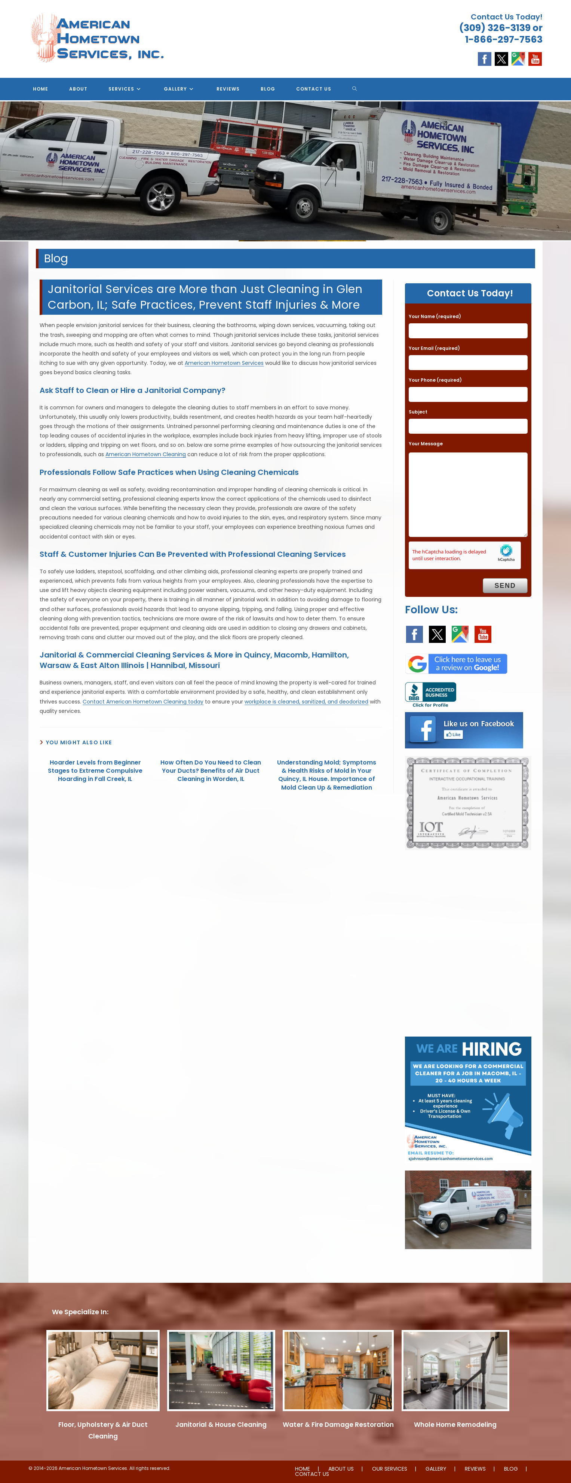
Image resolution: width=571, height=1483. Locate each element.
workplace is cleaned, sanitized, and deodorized (306, 701)
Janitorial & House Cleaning (221, 1424)
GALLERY (436, 1469)
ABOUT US (341, 1469)
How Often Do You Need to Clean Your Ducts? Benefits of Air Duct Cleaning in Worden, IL (210, 771)
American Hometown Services (224, 363)
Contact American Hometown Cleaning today (143, 701)
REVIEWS (475, 1469)
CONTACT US (312, 1474)
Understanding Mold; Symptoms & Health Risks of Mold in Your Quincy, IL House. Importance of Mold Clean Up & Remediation (326, 775)
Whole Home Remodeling (455, 1424)
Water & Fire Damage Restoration (338, 1424)
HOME (302, 1469)
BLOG (511, 1469)
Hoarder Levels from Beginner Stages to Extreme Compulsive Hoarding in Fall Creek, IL (95, 771)
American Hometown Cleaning (145, 454)
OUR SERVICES (389, 1469)
